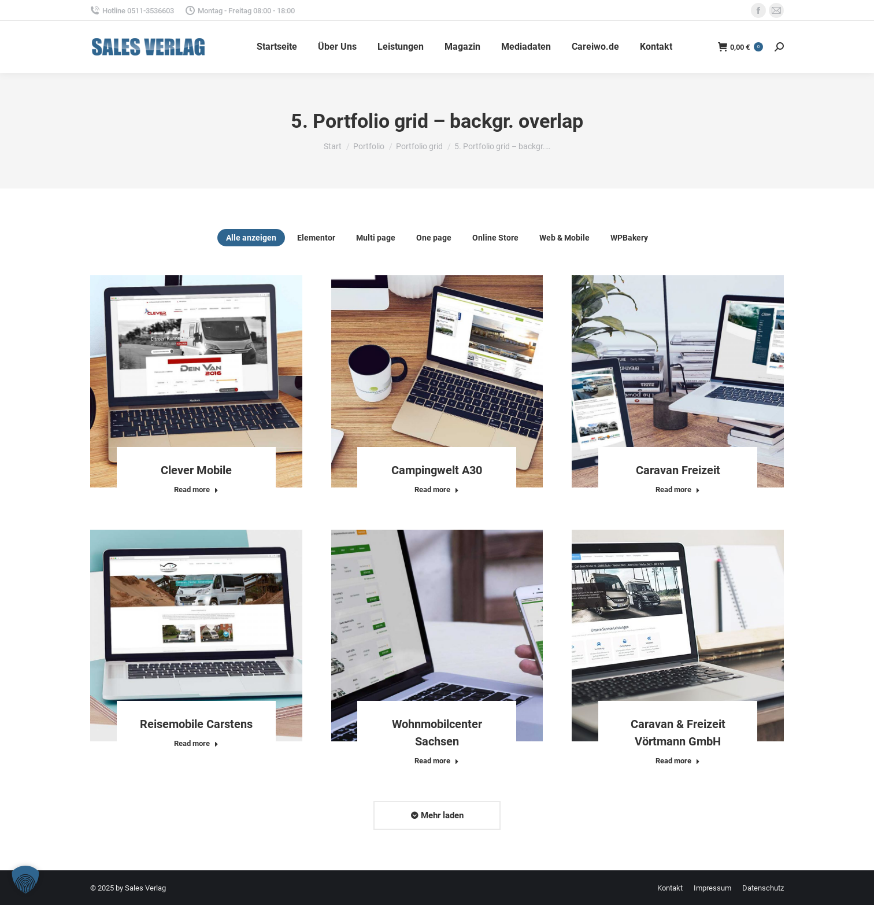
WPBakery (629, 237)
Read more (196, 489)
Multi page (375, 237)
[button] (25, 879)
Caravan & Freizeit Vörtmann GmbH (678, 732)
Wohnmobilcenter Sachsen (437, 732)
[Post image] (196, 381)
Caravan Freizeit (678, 470)
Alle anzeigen (251, 237)
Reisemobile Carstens (196, 724)
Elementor (316, 237)
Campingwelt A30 (436, 470)
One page (433, 237)
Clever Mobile (196, 470)
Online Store (495, 237)
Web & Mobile (564, 237)
